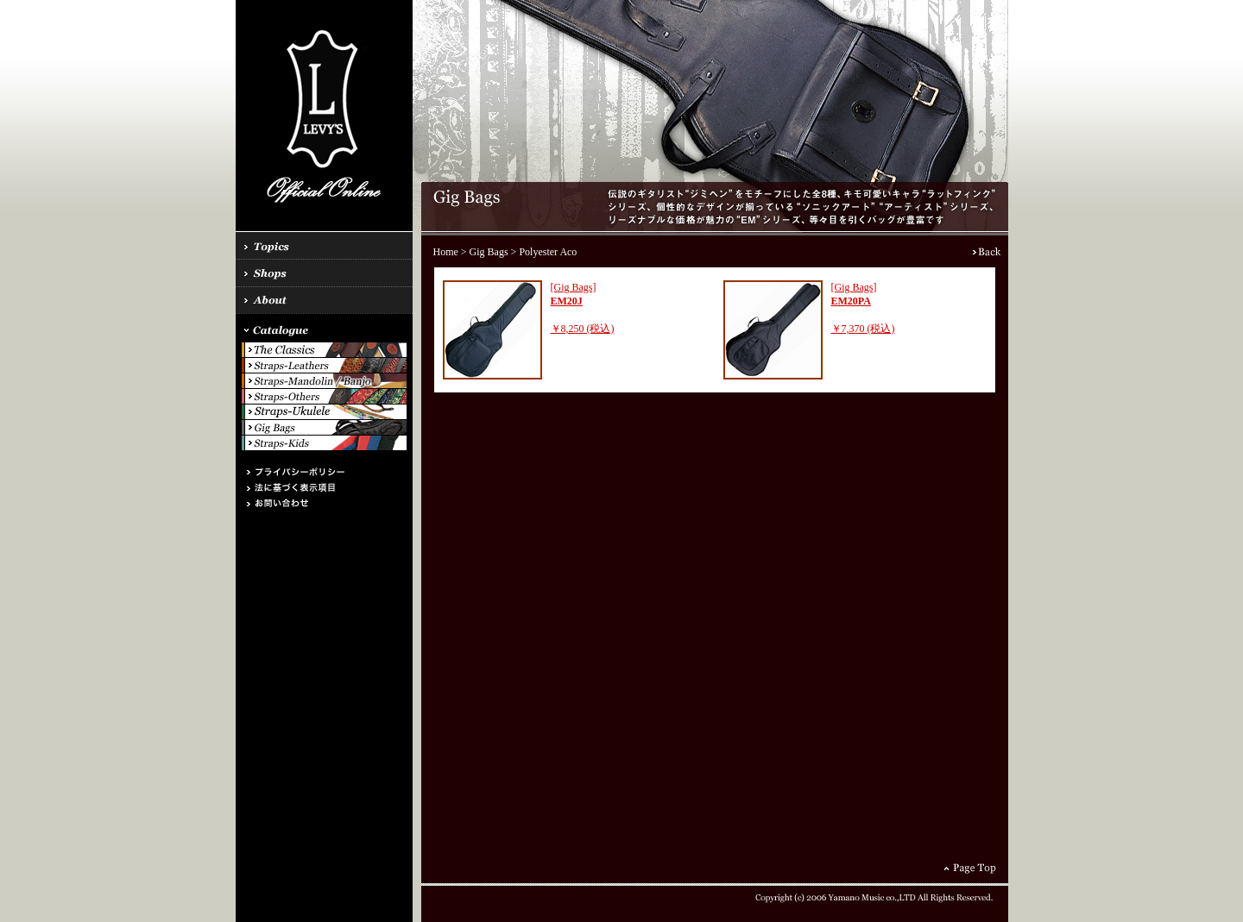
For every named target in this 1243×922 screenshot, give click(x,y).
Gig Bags (489, 252)
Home (445, 252)
